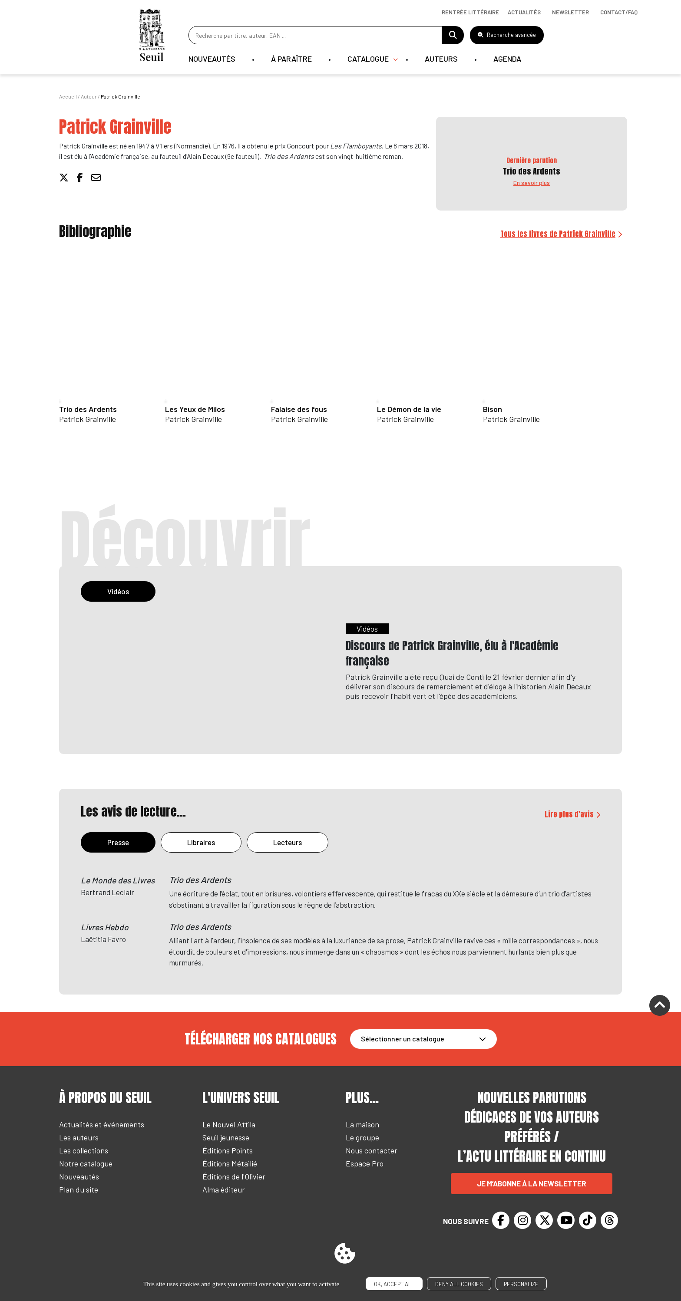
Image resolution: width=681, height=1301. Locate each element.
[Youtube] (566, 1220)
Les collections (83, 1150)
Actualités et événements (101, 1124)
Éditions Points (227, 1150)
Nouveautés (211, 58)
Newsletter (570, 12)
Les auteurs (79, 1137)
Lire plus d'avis (569, 814)
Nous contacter (371, 1150)
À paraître (291, 58)
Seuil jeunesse (225, 1137)
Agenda (507, 58)
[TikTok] (587, 1220)
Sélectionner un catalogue (402, 1038)
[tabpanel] (340, 681)
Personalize (521, 1284)
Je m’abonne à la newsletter (531, 1183)
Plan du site (78, 1189)
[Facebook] (500, 1220)
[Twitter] (544, 1220)
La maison (362, 1124)
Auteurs (441, 58)
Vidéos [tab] (118, 591)
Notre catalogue (85, 1163)
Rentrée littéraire (470, 12)
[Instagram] (522, 1220)
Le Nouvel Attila (228, 1124)
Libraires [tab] (201, 842)
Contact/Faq (619, 12)
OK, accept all (394, 1284)
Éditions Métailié (229, 1163)
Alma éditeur (223, 1189)
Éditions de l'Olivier (233, 1176)
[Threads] (609, 1220)
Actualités (524, 12)
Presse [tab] (118, 842)
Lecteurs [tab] (287, 842)
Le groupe (362, 1137)
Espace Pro (364, 1163)
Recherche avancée (507, 34)
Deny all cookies (459, 1284)
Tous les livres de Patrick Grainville (557, 234)
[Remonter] (659, 1006)
